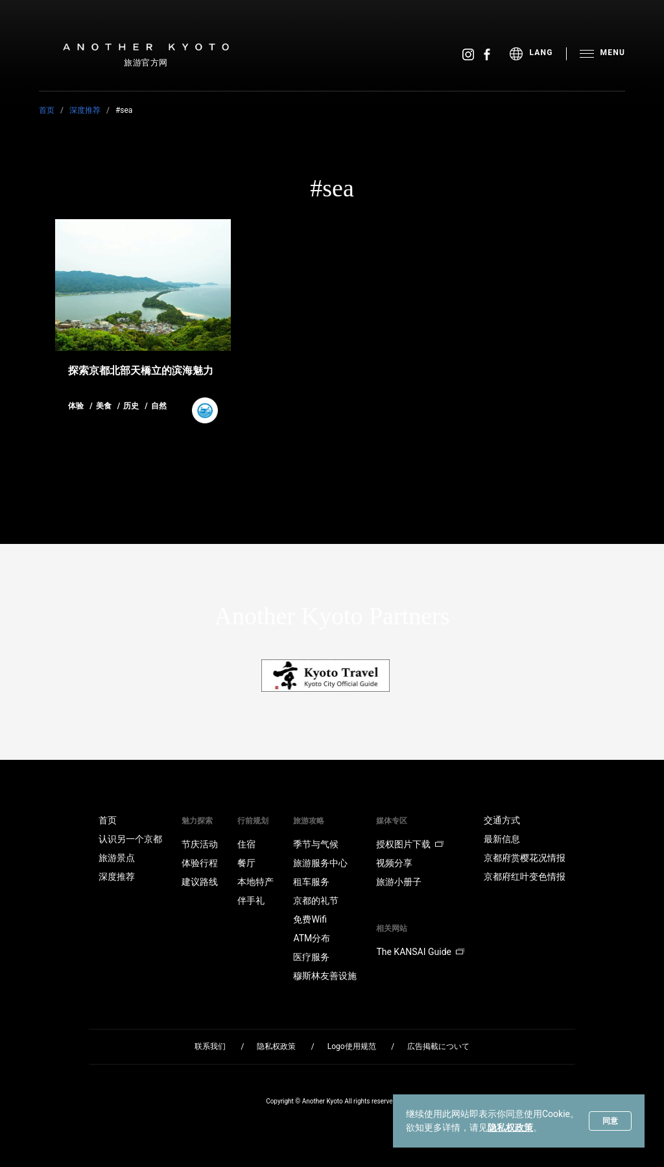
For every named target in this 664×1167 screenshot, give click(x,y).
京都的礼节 (315, 900)
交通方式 (502, 820)
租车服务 (311, 881)
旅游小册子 (398, 881)
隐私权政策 (510, 1127)
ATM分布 (311, 938)
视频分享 (394, 862)
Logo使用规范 (351, 1046)
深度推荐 (85, 110)
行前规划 (252, 820)
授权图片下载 (410, 844)
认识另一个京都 (130, 838)
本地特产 (255, 881)
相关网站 (391, 928)
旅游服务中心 (320, 862)
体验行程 (200, 862)
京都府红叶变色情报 (524, 876)
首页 (46, 110)
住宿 (246, 844)
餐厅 (246, 862)
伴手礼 (251, 900)
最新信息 (502, 838)
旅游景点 (117, 857)
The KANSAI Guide (420, 951)
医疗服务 (311, 956)
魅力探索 (197, 820)
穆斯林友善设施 (325, 975)
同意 (610, 1121)
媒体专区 (391, 820)
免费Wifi (310, 919)
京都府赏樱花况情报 (524, 857)
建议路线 (200, 881)
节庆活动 (200, 844)
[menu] (538, 53)
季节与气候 (315, 844)
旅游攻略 (308, 820)
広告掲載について (438, 1046)
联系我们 (210, 1046)
